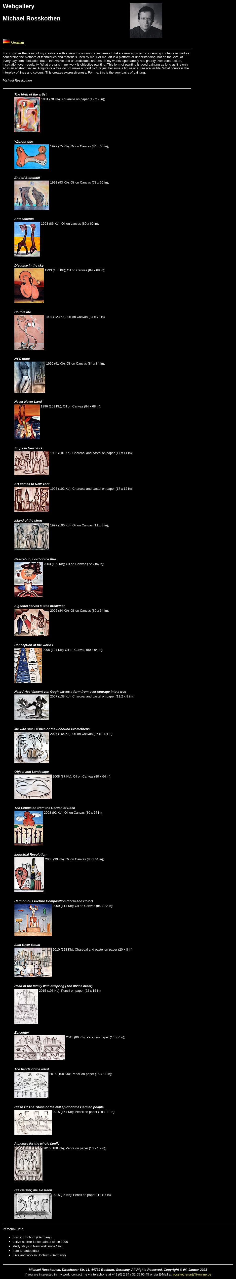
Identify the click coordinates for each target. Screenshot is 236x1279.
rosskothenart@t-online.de (192, 1274)
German (17, 42)
